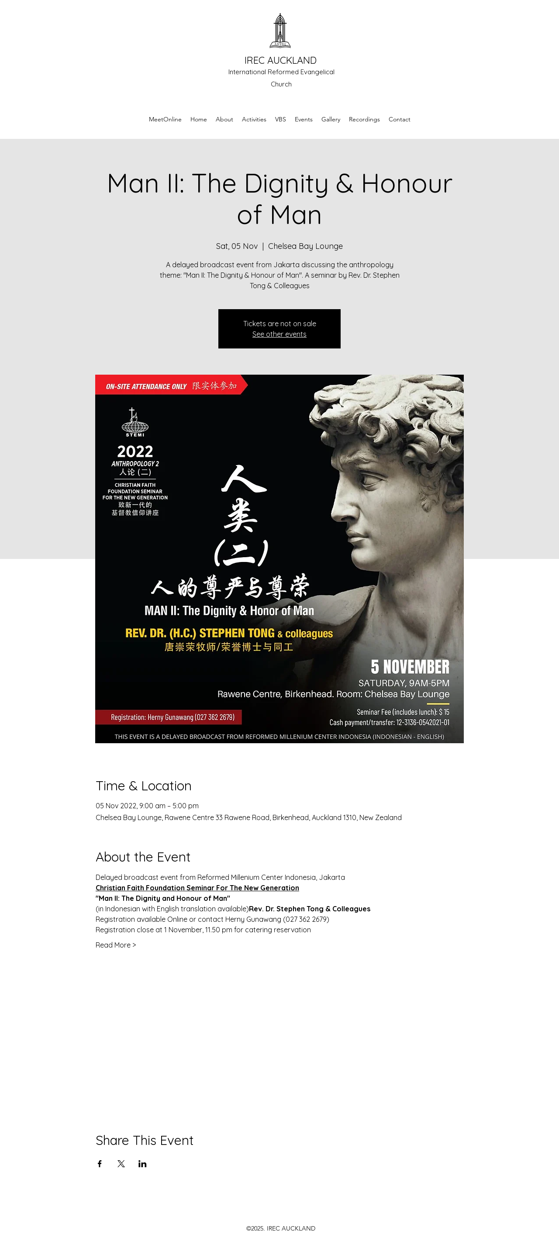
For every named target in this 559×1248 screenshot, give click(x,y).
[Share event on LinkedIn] (142, 1163)
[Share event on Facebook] (100, 1163)
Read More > (116, 945)
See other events (279, 334)
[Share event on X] (121, 1163)
